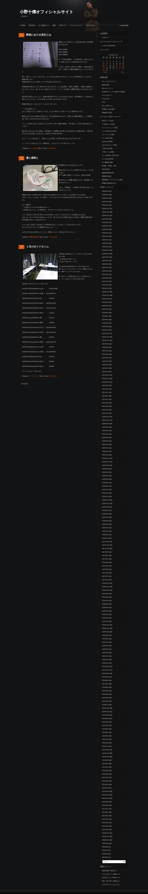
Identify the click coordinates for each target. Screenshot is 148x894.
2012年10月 (105, 757)
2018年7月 (105, 517)
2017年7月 (105, 559)
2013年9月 (105, 718)
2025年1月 (105, 247)
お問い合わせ (90, 25)
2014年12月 (105, 666)
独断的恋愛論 (33, 237)
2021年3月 (105, 406)
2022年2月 (105, 368)
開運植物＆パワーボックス (110, 180)
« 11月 (105, 72)
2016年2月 (105, 618)
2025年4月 (105, 236)
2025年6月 (105, 229)
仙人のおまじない (107, 145)
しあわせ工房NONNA (108, 45)
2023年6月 (105, 312)
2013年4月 (105, 736)
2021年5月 (105, 399)
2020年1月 (105, 455)
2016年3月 (105, 614)
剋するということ (107, 88)
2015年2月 (105, 659)
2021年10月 (105, 382)
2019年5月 (105, 482)
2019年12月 (105, 458)
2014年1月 (105, 705)
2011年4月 (105, 819)
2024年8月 (105, 264)
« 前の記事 (24, 384)
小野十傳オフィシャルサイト (46, 11)
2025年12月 (105, 208)
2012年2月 (105, 784)
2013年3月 (105, 739)
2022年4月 (105, 361)
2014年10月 (105, 673)
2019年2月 (105, 493)
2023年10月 (105, 299)
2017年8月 (105, 555)
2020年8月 (105, 430)
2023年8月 (105, 306)
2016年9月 (105, 593)
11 (110, 64)
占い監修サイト (44, 25)
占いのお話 (33, 148)
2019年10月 (105, 465)
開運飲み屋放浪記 (107, 183)
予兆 (103, 102)
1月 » (122, 72)
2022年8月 (105, 347)
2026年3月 (105, 198)
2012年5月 (105, 774)
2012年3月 (105, 781)
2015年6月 (105, 646)
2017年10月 (105, 548)
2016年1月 (105, 621)
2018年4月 (105, 528)
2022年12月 (105, 333)
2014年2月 (105, 701)
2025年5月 (105, 233)
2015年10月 (105, 632)
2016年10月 (105, 590)
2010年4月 (105, 857)
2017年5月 (105, 566)
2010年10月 (105, 840)
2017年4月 (105, 569)
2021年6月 (105, 396)
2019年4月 (105, 486)
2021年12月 (105, 375)
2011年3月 (105, 822)
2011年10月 (105, 798)
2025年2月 (105, 243)
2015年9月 (105, 635)
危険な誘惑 (105, 85)
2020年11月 (105, 420)
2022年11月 (105, 337)
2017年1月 (105, 580)
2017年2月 (105, 576)
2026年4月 (105, 195)
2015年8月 (105, 639)
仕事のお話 (105, 141)
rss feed (124, 25)
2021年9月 (105, 385)
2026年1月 (105, 205)
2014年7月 (105, 684)
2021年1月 (105, 413)
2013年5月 (105, 732)
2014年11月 (105, 670)
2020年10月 (105, 424)
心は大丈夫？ (106, 99)
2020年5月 (105, 441)
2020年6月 (105, 437)
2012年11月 (105, 753)
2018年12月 (105, 500)
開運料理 (105, 176)
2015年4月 (105, 652)
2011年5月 (105, 816)
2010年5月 (105, 854)
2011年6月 (105, 812)
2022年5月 (105, 358)
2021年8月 (105, 389)
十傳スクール (106, 152)
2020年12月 (105, 417)
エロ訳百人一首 (107, 124)
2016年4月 (105, 611)
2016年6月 (105, 604)
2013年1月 (105, 746)
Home (23, 25)
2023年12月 (105, 292)
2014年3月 (105, 698)
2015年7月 (105, 642)
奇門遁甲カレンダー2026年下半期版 (113, 92)
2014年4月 (105, 694)
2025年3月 (105, 240)
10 (107, 64)
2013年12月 (105, 708)
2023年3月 (105, 323)
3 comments (51, 148)
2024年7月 (105, 267)
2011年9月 (105, 802)
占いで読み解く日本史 (109, 155)
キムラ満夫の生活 (107, 131)
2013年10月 (105, 715)
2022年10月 (105, 340)
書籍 (54, 25)
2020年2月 (105, 451)
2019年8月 (105, 472)
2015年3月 (105, 656)
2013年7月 (105, 725)
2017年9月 (105, 552)
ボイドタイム (33, 376)
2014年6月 (105, 687)
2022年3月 (105, 365)
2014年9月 (105, 677)
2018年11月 (105, 503)
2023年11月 (105, 295)
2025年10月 (105, 215)
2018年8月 (105, 514)
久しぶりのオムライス (109, 81)
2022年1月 (105, 371)
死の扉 (104, 169)
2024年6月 (105, 271)
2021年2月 (105, 410)
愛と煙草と (32, 157)
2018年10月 (105, 507)
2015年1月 (105, 663)
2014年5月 (105, 691)
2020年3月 (105, 448)
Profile (32, 25)
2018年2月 (105, 535)
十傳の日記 (105, 148)
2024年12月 (105, 250)
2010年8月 (105, 847)
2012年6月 (105, 770)
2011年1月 (105, 829)
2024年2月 (105, 285)
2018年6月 (105, 521)
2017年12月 (105, 541)
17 (107, 66)
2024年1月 (105, 288)
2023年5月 (105, 316)
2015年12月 (105, 625)
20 (116, 66)
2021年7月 (105, 392)
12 (113, 64)
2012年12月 (105, 750)
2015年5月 (105, 649)
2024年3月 (105, 281)
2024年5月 (105, 274)
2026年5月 (105, 191)
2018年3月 (105, 531)
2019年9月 (105, 469)
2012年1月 (105, 788)
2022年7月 (105, 351)
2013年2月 (105, 743)
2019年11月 (105, 462)
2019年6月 (105, 479)
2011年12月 (105, 791)
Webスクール (106, 121)
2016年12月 (105, 583)
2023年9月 (105, 302)
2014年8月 (105, 680)
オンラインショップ (108, 127)
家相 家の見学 (107, 881)
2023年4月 (105, 319)
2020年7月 (105, 434)
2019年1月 (105, 496)
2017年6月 (105, 562)
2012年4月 (105, 777)
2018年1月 (105, 538)
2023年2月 (105, 326)
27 (116, 68)
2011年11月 (105, 795)
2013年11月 (105, 711)
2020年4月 (105, 444)
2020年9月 (105, 427)
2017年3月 (105, 573)
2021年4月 (105, 403)
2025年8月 (105, 222)
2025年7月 (105, 226)
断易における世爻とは (38, 34)
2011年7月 (105, 809)
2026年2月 (105, 201)
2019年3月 (105, 489)
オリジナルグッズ (76, 25)
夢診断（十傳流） (107, 166)
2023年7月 (105, 309)
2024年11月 (105, 254)
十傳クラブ (63, 25)
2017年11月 (105, 545)
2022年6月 (105, 354)
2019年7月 (105, 476)
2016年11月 (105, 587)
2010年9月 (105, 843)
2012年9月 (105, 760)
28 (120, 68)
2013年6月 (105, 729)
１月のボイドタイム (37, 246)
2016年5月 (105, 607)
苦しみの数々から (107, 106)
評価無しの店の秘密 (108, 109)
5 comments (53, 376)
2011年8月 (105, 805)
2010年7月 (105, 850)
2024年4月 (105, 278)
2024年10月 (105, 257)
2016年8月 (105, 597)
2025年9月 (105, 219)
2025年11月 (105, 212)
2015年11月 (105, 628)
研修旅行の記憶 (107, 112)
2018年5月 (105, 524)
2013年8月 (105, 722)
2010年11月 (105, 836)
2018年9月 (105, 510)
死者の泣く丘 (106, 877)
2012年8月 (105, 763)
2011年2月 (105, 826)
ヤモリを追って (107, 95)
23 (103, 68)
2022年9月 (105, 344)
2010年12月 (105, 833)
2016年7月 (105, 600)
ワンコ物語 (105, 138)
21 (120, 66)
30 (103, 70)
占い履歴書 (105, 162)
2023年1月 (105, 330)
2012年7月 (105, 767)
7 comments (53, 237)
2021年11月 (105, 378)
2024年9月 (105, 260)
